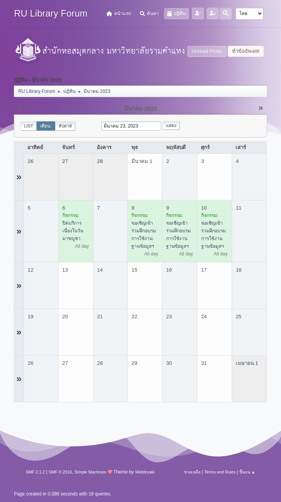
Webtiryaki (145, 472)
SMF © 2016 (60, 472)
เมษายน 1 (247, 363)
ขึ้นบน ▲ (247, 472)
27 (65, 161)
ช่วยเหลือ (192, 472)
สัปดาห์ (65, 126)
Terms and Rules (220, 472)
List (28, 126)
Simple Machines (90, 472)
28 (100, 161)
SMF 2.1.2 (35, 472)
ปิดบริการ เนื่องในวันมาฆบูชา (72, 230)
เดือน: (46, 126)
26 (31, 161)
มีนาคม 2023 (140, 109)
